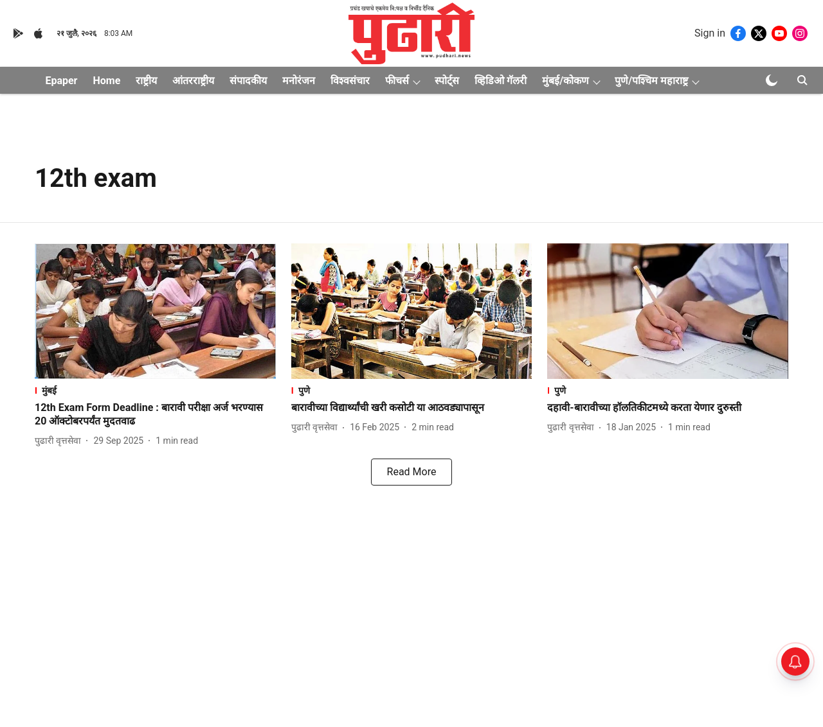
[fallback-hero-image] (155, 311)
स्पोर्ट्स (447, 80)
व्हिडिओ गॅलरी (501, 80)
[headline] (155, 414)
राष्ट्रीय (146, 80)
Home (106, 80)
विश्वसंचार (350, 80)
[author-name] (60, 441)
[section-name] (155, 390)
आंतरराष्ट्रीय (193, 80)
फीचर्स (397, 80)
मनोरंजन (298, 80)
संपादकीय (248, 80)
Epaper (61, 80)
